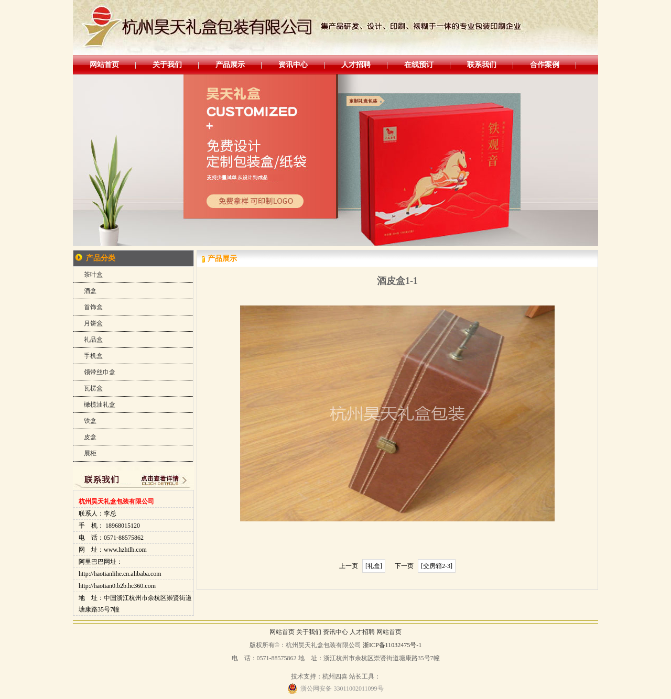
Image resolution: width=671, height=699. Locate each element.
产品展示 (230, 65)
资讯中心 (293, 65)
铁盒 (90, 420)
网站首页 (104, 65)
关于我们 (167, 65)
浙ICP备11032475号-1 (392, 645)
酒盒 (90, 290)
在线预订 (419, 65)
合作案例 (544, 65)
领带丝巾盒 (99, 372)
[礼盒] (373, 566)
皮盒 (90, 437)
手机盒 (93, 355)
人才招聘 (356, 65)
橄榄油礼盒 (99, 404)
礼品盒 (93, 339)
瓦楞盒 (93, 388)
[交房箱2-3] (436, 566)
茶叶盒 (93, 274)
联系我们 (481, 65)
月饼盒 (93, 323)
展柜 (90, 453)
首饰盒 (93, 307)
